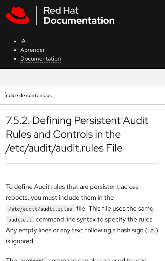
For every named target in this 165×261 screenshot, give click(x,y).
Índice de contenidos (28, 95)
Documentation (40, 58)
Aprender (32, 50)
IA (23, 41)
